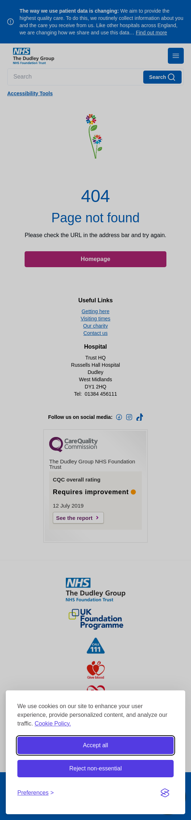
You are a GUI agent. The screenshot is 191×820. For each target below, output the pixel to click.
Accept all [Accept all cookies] (95, 745)
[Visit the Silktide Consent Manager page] (165, 793)
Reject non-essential (95, 768)
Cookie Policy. (53, 723)
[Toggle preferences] (35, 793)
